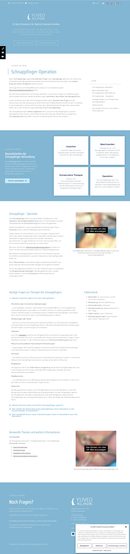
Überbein (23, 335)
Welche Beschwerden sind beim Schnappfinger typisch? (37, 405)
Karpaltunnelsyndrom (22, 453)
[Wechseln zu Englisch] (107, 3)
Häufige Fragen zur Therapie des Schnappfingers (105, 100)
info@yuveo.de (77, 515)
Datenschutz (107, 550)
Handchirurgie (19, 450)
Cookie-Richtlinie (97, 550)
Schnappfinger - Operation (103, 96)
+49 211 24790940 (79, 517)
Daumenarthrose (20, 447)
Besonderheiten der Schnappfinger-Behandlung (103, 92)
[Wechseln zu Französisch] (119, 3)
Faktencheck (97, 105)
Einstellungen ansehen (117, 546)
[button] (126, 527)
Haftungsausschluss (40, 544)
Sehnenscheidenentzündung (21, 90)
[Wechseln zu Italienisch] (115, 3)
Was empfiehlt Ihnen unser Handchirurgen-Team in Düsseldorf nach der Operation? (45, 415)
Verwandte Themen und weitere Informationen (105, 109)
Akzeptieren (84, 546)
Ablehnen (99, 546)
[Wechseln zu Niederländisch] (111, 3)
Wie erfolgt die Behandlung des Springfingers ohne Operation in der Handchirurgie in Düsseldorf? (43, 410)
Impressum (14, 544)
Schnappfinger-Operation (102, 87)
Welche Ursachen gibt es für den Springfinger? (33, 298)
